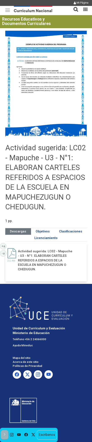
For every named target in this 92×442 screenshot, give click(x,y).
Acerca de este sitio (25, 361)
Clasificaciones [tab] (70, 231)
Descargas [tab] (18, 231)
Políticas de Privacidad (27, 365)
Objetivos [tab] (43, 231)
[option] (11, 435)
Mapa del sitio (21, 357)
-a (4, 253)
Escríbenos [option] (47, 435)
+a (4, 246)
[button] (74, 7)
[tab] (74, 7)
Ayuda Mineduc (23, 345)
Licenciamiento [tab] (46, 238)
